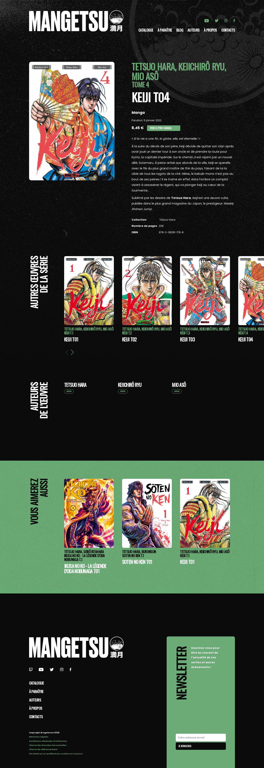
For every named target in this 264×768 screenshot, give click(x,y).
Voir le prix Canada (160, 128)
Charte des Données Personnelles (48, 745)
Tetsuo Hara (167, 219)
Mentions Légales (38, 737)
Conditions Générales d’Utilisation (48, 741)
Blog (179, 30)
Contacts (228, 30)
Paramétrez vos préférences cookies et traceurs (56, 754)
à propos (210, 30)
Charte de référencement (43, 749)
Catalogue (145, 30)
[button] (72, 352)
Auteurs (193, 30)
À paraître (165, 30)
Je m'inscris (184, 746)
